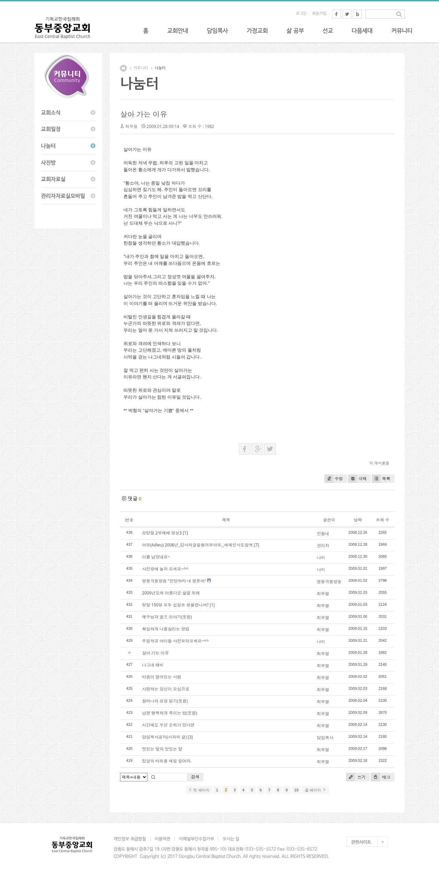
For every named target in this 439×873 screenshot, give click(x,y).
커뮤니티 (141, 68)
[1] (185, 533)
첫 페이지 (198, 790)
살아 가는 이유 (143, 114)
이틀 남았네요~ (156, 557)
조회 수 (382, 520)
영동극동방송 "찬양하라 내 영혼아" (174, 581)
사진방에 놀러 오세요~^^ (165, 569)
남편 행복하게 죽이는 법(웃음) (169, 713)
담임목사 (325, 738)
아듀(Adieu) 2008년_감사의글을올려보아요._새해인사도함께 (197, 545)
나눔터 (160, 68)
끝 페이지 (315, 790)
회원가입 (319, 13)
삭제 (357, 478)
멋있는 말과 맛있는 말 (162, 749)
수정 (333, 478)
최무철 (323, 594)
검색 (195, 777)
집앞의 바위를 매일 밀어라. (167, 761)
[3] (190, 737)
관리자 (323, 545)
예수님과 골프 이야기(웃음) (167, 617)
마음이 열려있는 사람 (161, 677)
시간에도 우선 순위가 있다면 (168, 725)
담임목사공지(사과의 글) (164, 737)
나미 (321, 558)
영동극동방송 (329, 582)
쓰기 (356, 777)
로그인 (301, 13)
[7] (256, 545)
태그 (380, 777)
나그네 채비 (153, 665)
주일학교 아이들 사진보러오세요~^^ (175, 641)
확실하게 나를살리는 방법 (165, 629)
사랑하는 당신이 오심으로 (165, 689)
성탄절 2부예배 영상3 (162, 533)
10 (296, 790)
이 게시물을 (379, 462)
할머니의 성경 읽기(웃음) (165, 701)
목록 (381, 478)
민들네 (323, 533)
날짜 (358, 520)
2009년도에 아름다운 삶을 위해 (171, 593)
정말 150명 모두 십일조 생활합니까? (175, 605)
